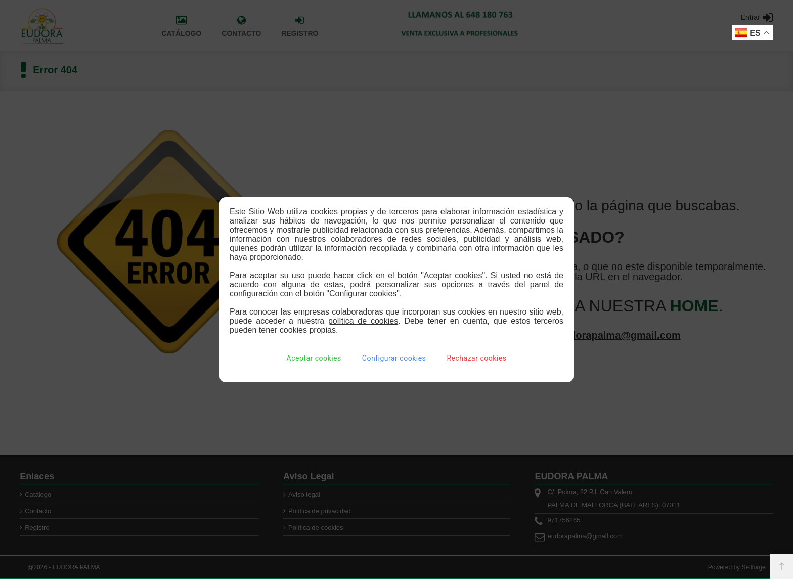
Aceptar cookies (314, 358)
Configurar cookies (394, 358)
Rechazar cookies (476, 358)
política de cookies (363, 321)
